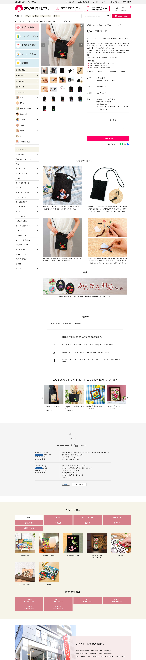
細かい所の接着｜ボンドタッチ (99, 65)
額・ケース (21, 136)
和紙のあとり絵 (21, 221)
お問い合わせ (114, 2)
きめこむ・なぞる (23, 108)
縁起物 (35, 16)
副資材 (56, 16)
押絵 (17, 164)
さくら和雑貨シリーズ (23, 226)
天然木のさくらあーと (23, 192)
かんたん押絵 (33, 21)
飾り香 (18, 178)
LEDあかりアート (22, 206)
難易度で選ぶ (20, 75)
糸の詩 (18, 211)
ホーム (17, 21)
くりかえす (21, 119)
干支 (28, 16)
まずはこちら (70, 2)
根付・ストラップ (21, 173)
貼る (19, 97)
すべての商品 (20, 70)
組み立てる (22, 114)
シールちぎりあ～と (22, 183)
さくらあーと (20, 187)
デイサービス (45, 16)
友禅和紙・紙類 (23, 141)
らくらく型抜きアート (23, 202)
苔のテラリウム (21, 249)
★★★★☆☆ (101, 93)
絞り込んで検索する (121, 16)
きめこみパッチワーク (23, 159)
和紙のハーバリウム (23, 245)
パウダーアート (21, 197)
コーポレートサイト (99, 2)
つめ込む (21, 125)
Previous (43, 45)
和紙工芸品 (20, 230)
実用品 (42, 21)
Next (81, 45)
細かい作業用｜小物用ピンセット (100, 67)
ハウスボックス (21, 235)
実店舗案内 (127, 2)
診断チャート (20, 87)
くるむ (24, 21)
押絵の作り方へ (102, 86)
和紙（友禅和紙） (21, 259)
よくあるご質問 (83, 2)
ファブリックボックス (23, 240)
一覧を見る (20, 154)
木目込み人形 (21, 254)
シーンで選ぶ (20, 81)
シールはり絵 (20, 216)
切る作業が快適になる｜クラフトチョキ (102, 63)
